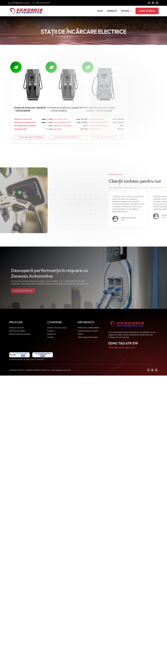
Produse (126, 11)
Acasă (100, 11)
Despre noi (112, 11)
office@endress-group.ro (122, 346)
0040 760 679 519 (123, 342)
